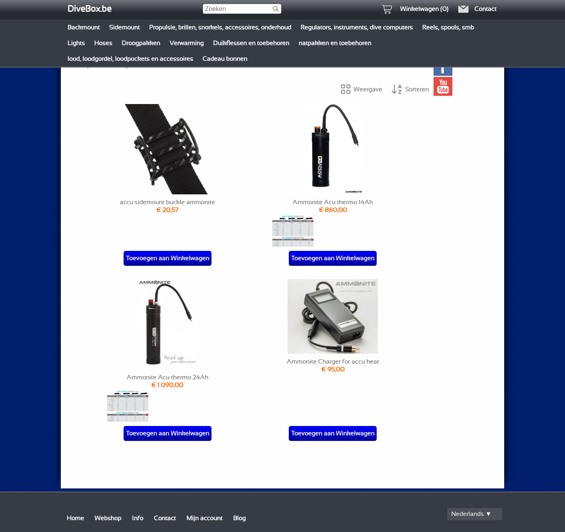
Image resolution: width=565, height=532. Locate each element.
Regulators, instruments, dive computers (357, 27)
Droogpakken (141, 43)
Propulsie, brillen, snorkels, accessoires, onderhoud (220, 27)
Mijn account (204, 518)
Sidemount (124, 27)
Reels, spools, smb (448, 27)
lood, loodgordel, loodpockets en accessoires (130, 59)
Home (75, 518)
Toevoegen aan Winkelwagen (167, 258)
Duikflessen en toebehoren (251, 43)
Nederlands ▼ (471, 514)
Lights (76, 43)
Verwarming (187, 43)
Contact (165, 518)
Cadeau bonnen (224, 59)
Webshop (108, 518)
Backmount (83, 27)
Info (137, 518)
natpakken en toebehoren (335, 43)
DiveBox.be (89, 9)
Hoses (103, 43)
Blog (239, 518)
